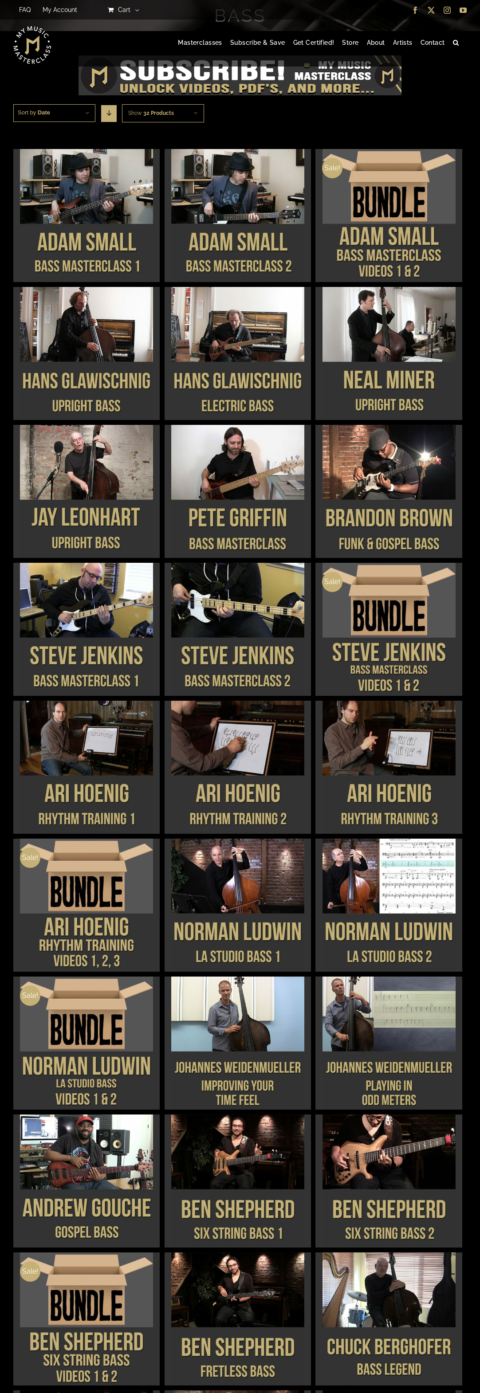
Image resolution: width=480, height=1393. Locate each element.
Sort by (34, 112)
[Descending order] (109, 113)
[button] (456, 43)
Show (151, 113)
